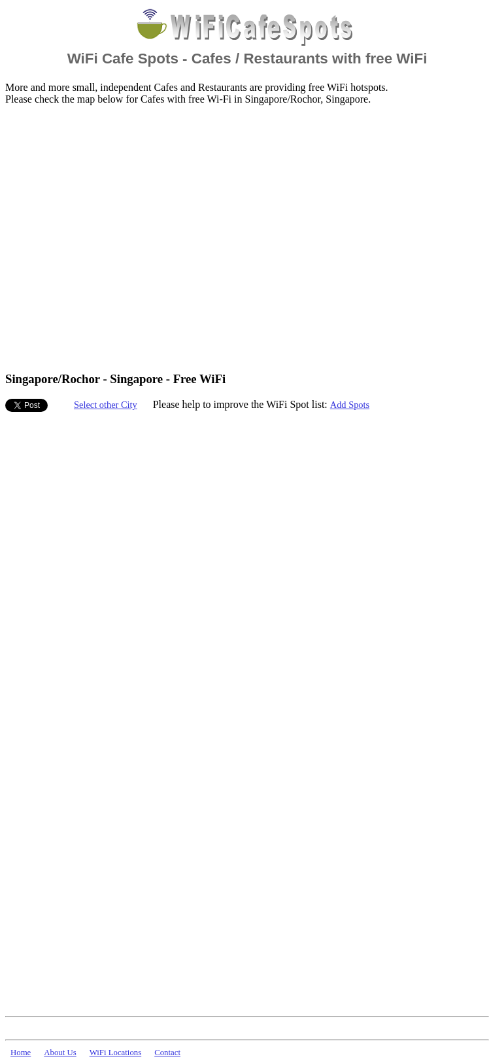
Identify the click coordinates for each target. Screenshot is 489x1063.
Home (20, 1052)
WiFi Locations (115, 1052)
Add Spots (349, 404)
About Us (60, 1052)
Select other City (105, 404)
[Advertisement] (122, 237)
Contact (167, 1052)
